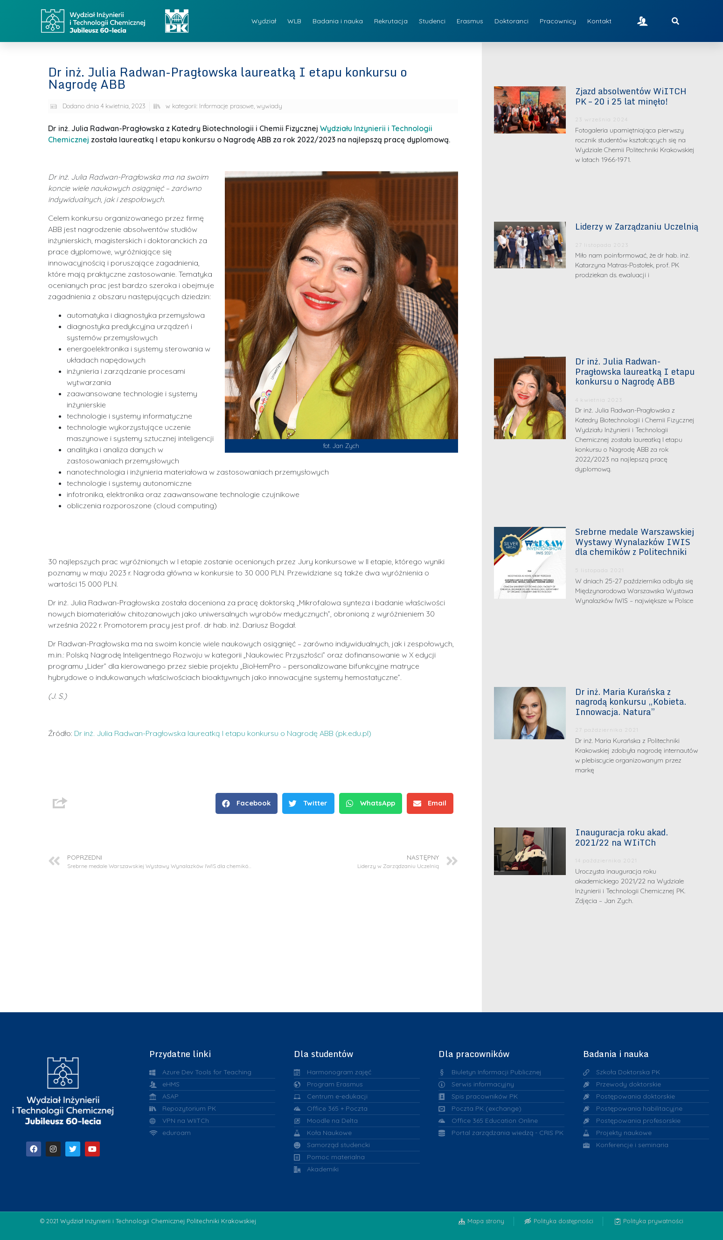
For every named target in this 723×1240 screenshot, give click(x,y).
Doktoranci (511, 21)
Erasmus (470, 21)
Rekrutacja (391, 21)
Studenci (432, 21)
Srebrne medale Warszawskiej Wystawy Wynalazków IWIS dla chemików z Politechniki (634, 542)
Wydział (263, 21)
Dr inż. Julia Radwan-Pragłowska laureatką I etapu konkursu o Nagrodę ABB (635, 371)
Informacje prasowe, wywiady (240, 106)
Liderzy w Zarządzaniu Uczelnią (636, 226)
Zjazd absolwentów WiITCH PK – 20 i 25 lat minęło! (631, 96)
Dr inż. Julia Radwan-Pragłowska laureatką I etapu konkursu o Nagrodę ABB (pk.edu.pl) (222, 733)
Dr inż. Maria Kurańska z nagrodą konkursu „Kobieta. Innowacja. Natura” (630, 702)
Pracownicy (558, 21)
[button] (247, 803)
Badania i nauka (338, 21)
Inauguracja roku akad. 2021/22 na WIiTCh (621, 837)
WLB (294, 21)
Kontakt (599, 21)
